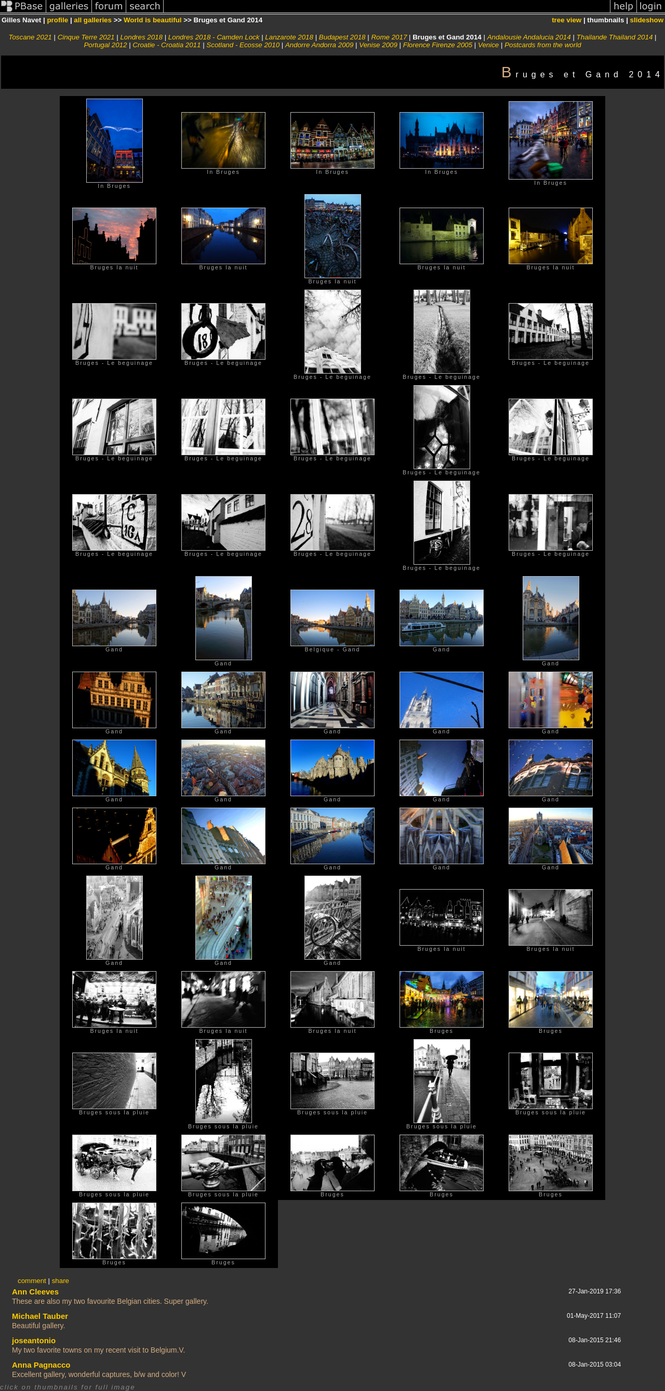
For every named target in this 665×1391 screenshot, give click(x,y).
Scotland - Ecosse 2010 (243, 45)
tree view (566, 20)
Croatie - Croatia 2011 (166, 45)
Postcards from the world (542, 45)
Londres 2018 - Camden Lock (214, 37)
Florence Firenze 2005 (437, 45)
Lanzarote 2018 (289, 37)
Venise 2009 (378, 45)
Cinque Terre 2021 (86, 37)
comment (32, 1281)
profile (57, 20)
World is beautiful (153, 20)
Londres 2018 (141, 37)
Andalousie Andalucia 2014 (529, 37)
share (60, 1281)
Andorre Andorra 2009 (319, 45)
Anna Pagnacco (41, 1364)
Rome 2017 (389, 37)
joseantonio (34, 1340)
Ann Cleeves (35, 1291)
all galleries (93, 20)
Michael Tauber (40, 1316)
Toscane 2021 (30, 37)
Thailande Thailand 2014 (615, 37)
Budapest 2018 (342, 37)
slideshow (646, 20)
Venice (488, 45)
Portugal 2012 (105, 45)
